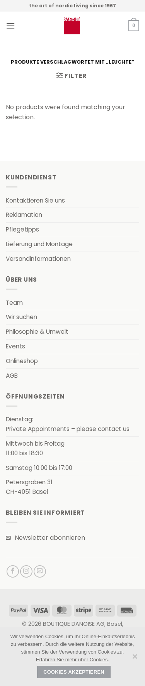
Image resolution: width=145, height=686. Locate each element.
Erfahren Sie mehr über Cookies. (72, 659)
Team (14, 303)
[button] (10, 25)
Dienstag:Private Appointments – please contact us (68, 424)
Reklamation (24, 215)
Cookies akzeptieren (73, 672)
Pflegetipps (22, 229)
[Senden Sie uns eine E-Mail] (40, 571)
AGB (12, 376)
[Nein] (134, 658)
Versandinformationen (38, 259)
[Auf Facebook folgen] (13, 571)
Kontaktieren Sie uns (35, 200)
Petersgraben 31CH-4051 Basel (29, 487)
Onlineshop (22, 361)
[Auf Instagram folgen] (26, 571)
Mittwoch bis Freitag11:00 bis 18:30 (35, 448)
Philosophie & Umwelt (37, 332)
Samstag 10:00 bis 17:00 (39, 468)
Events (15, 346)
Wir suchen (21, 317)
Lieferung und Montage (39, 244)
